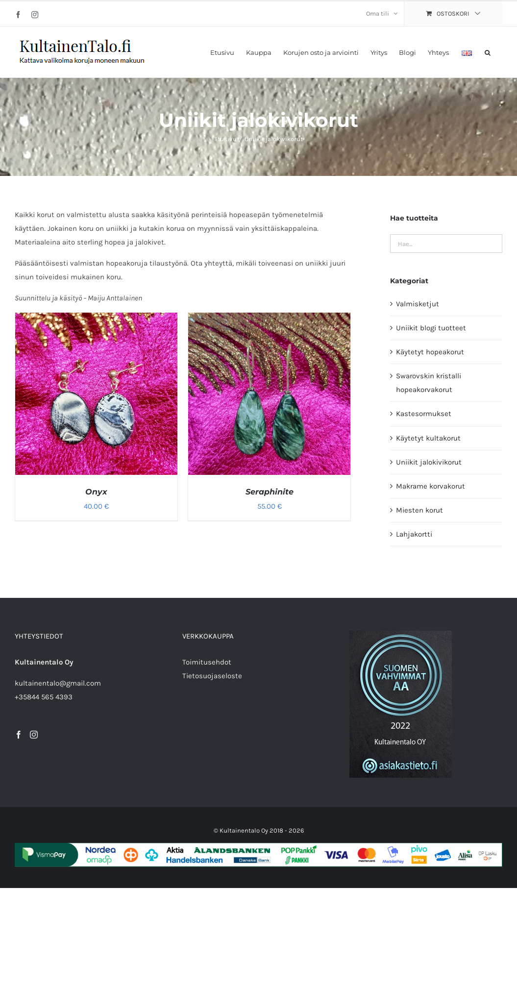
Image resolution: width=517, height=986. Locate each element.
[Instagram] (34, 735)
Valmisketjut (417, 303)
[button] (488, 51)
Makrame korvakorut (430, 486)
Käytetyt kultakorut (428, 438)
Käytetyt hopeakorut (430, 351)
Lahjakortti (414, 534)
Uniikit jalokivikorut (429, 462)
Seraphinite (270, 491)
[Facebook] (19, 735)
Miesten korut (419, 510)
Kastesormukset (423, 413)
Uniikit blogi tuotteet (431, 327)
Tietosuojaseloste (212, 675)
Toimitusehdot (206, 662)
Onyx (96, 491)
